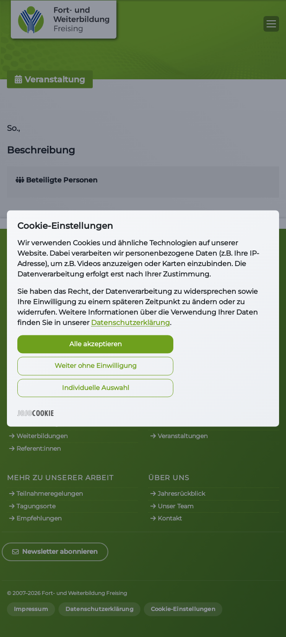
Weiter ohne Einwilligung (95, 366)
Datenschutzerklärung (130, 322)
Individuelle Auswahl (95, 388)
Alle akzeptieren (95, 344)
